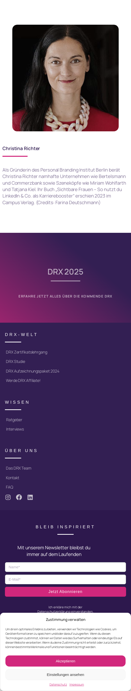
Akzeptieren (65, 661)
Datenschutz (58, 685)
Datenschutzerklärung (53, 611)
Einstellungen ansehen (65, 674)
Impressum (76, 685)
